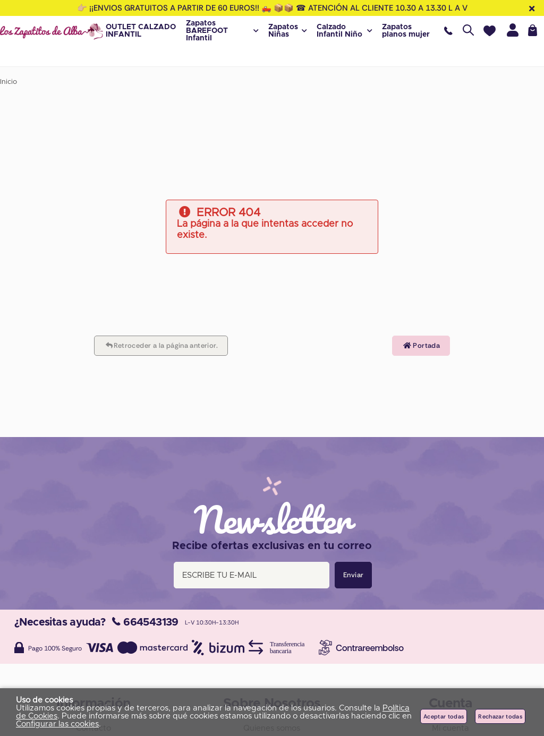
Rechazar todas (500, 716)
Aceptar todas (443, 716)
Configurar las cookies (57, 724)
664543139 (145, 622)
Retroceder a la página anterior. (161, 345)
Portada (421, 345)
